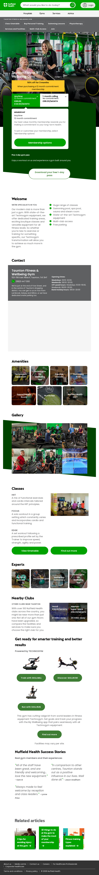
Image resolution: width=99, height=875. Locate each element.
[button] (26, 100)
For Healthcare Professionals (65, 864)
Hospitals (27, 13)
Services (56, 13)
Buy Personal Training (33, 23)
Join (53, 29)
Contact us (34, 864)
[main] (49, 446)
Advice (71, 13)
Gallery (58, 77)
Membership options (40, 142)
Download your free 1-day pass (49, 174)
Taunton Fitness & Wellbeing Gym (18, 19)
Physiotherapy (76, 23)
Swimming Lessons (56, 23)
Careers (46, 864)
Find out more (69, 550)
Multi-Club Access (38, 29)
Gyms (42, 13)
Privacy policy (32, 871)
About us (7, 864)
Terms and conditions (13, 871)
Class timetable (12, 23)
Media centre (20, 864)
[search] (48, 5)
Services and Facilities (15, 29)
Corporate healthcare (14, 866)
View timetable (30, 550)
